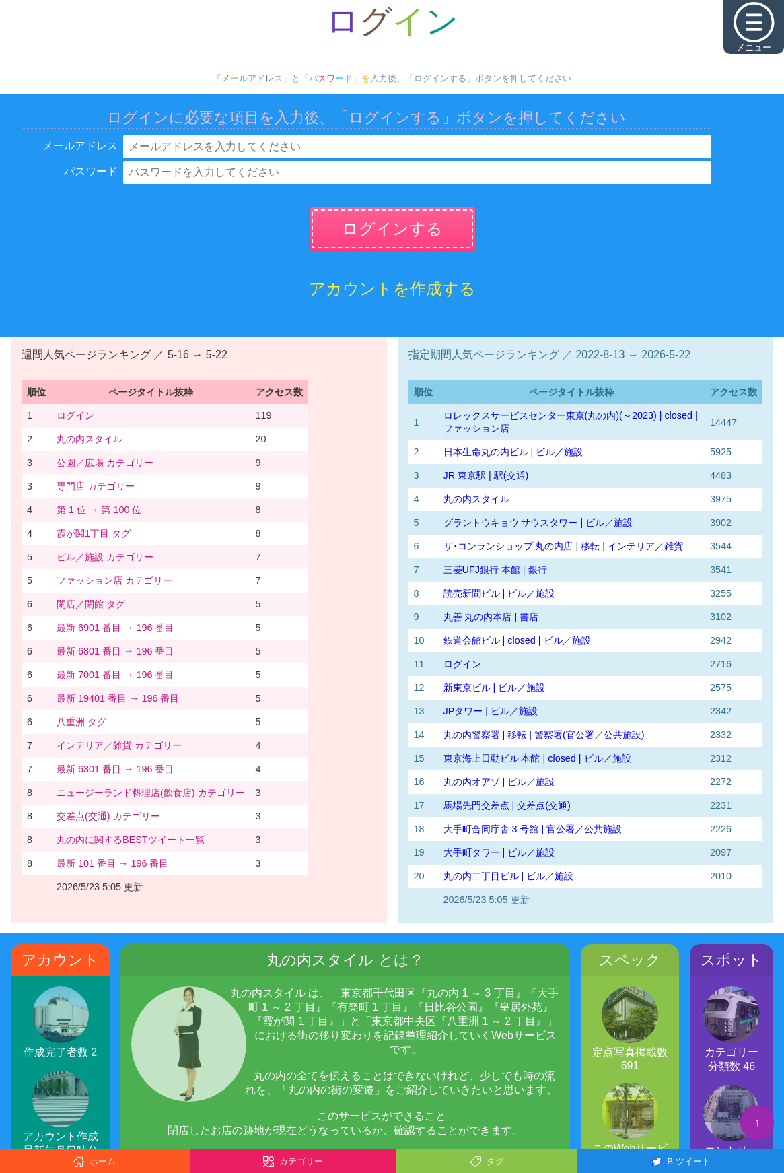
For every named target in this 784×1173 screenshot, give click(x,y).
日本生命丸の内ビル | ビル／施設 (513, 451)
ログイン (75, 415)
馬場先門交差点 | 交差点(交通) (507, 805)
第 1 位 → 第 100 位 (99, 509)
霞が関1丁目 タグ (94, 533)
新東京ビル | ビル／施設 (494, 687)
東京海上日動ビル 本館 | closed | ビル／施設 (537, 758)
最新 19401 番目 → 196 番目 (118, 698)
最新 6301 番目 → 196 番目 (115, 769)
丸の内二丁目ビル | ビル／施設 (508, 876)
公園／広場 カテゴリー (105, 462)
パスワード (91, 171)
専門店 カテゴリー (96, 486)
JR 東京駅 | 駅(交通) (486, 475)
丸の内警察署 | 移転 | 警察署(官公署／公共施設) (544, 734)
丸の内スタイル (89, 439)
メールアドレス (80, 146)
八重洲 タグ (81, 721)
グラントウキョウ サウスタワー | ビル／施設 (538, 522)
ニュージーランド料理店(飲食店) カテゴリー (151, 792)
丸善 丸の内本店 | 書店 (491, 616)
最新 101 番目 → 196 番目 (112, 863)
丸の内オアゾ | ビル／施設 (499, 781)
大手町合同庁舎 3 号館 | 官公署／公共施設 (532, 829)
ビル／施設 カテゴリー (105, 556)
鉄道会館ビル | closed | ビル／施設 (517, 640)
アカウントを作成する (392, 288)
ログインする (392, 229)
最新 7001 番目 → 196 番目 (115, 674)
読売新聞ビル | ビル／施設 (499, 593)
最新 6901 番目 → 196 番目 (115, 627)
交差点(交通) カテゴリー (108, 816)
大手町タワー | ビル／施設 (499, 852)
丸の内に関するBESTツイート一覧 (131, 839)
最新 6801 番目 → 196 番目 (115, 651)
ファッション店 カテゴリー (114, 580)
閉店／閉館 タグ (91, 604)
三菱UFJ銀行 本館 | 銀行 (495, 569)
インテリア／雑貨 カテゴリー (119, 745)
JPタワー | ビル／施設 (490, 711)
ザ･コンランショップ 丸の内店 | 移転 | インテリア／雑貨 (563, 546)
